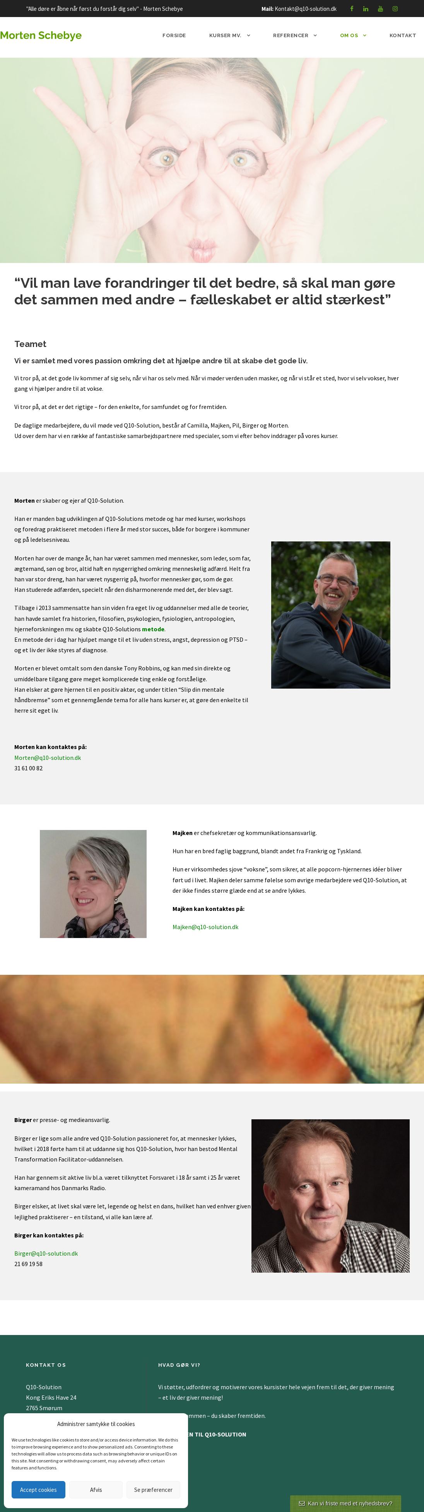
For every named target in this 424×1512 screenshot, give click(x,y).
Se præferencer (153, 1489)
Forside (174, 35)
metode (153, 629)
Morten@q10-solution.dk (47, 757)
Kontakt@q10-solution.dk (306, 8)
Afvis (96, 1489)
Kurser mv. (225, 35)
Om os (349, 35)
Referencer (290, 35)
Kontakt (403, 35)
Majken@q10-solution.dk (205, 927)
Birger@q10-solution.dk (46, 1253)
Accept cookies (38, 1489)
